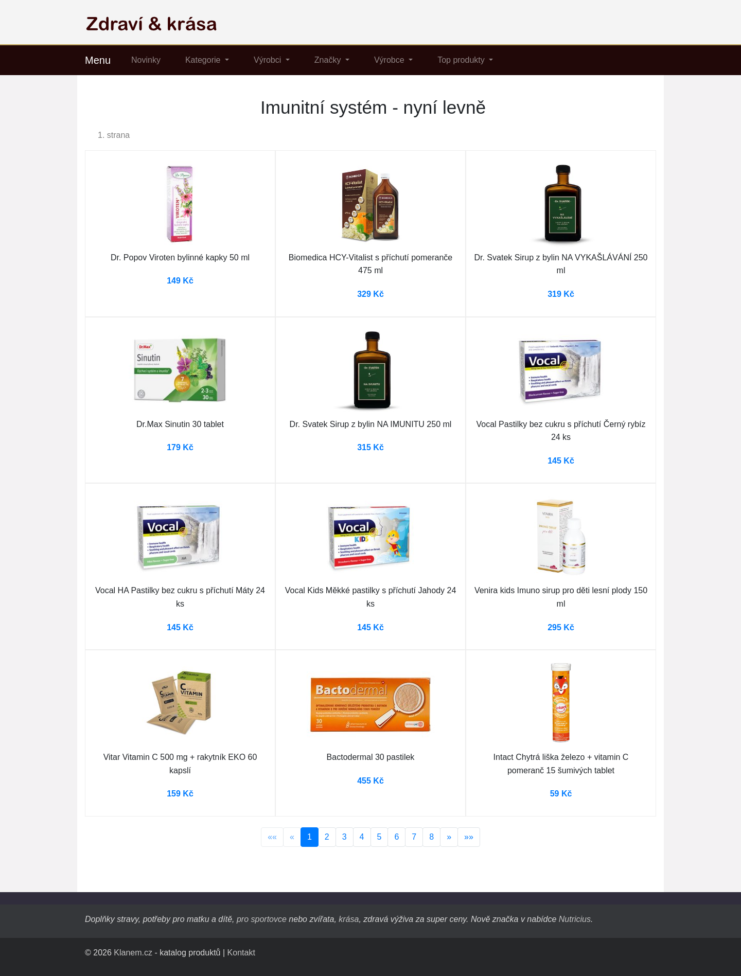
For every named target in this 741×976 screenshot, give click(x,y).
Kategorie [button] (204, 60)
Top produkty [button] (462, 60)
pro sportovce (262, 919)
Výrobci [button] (269, 60)
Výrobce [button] (390, 60)
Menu (98, 60)
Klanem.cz (133, 952)
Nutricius (575, 919)
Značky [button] (328, 60)
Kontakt (241, 952)
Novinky (146, 60)
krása (349, 919)
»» (468, 836)
